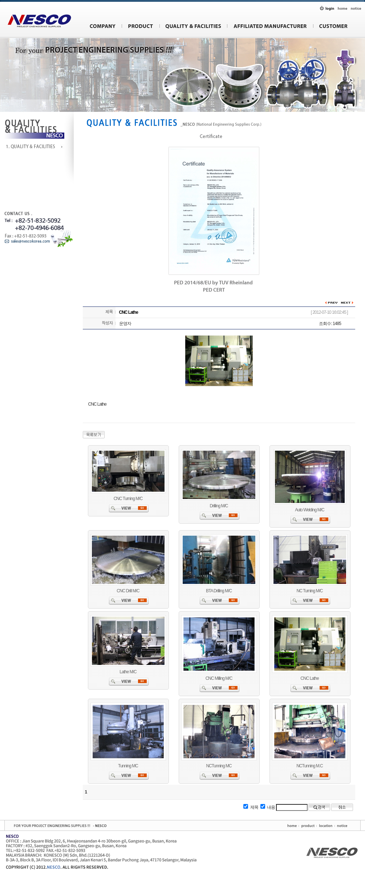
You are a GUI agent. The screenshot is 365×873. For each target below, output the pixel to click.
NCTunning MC (218, 765)
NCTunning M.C (309, 765)
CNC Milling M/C (219, 678)
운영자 (125, 323)
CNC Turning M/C (128, 498)
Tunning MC (128, 765)
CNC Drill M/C (128, 590)
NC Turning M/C (309, 590)
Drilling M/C (219, 505)
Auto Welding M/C (309, 509)
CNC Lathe (309, 678)
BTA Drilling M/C (219, 590)
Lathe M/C (127, 671)
